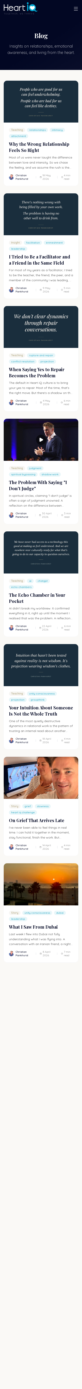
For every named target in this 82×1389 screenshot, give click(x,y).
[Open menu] (76, 8)
